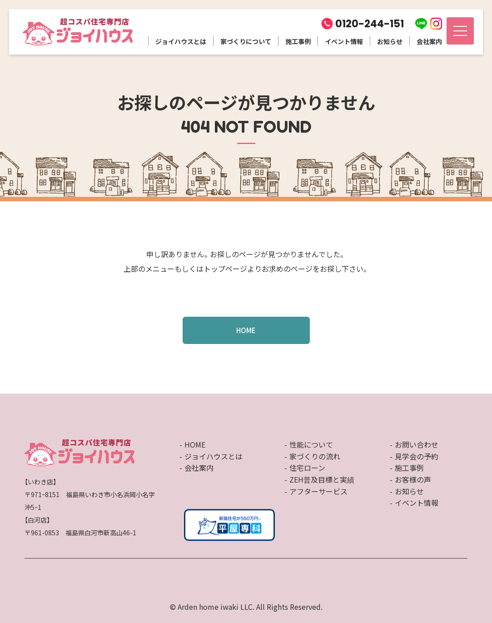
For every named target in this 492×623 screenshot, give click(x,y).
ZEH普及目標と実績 (321, 479)
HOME (246, 330)
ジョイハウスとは (180, 41)
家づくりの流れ (314, 456)
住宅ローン (307, 468)
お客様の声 (413, 479)
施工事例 (298, 41)
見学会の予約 (416, 456)
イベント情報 (344, 41)
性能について (311, 444)
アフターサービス (318, 491)
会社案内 (429, 41)
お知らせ (390, 41)
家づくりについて (245, 41)
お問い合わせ (416, 444)
